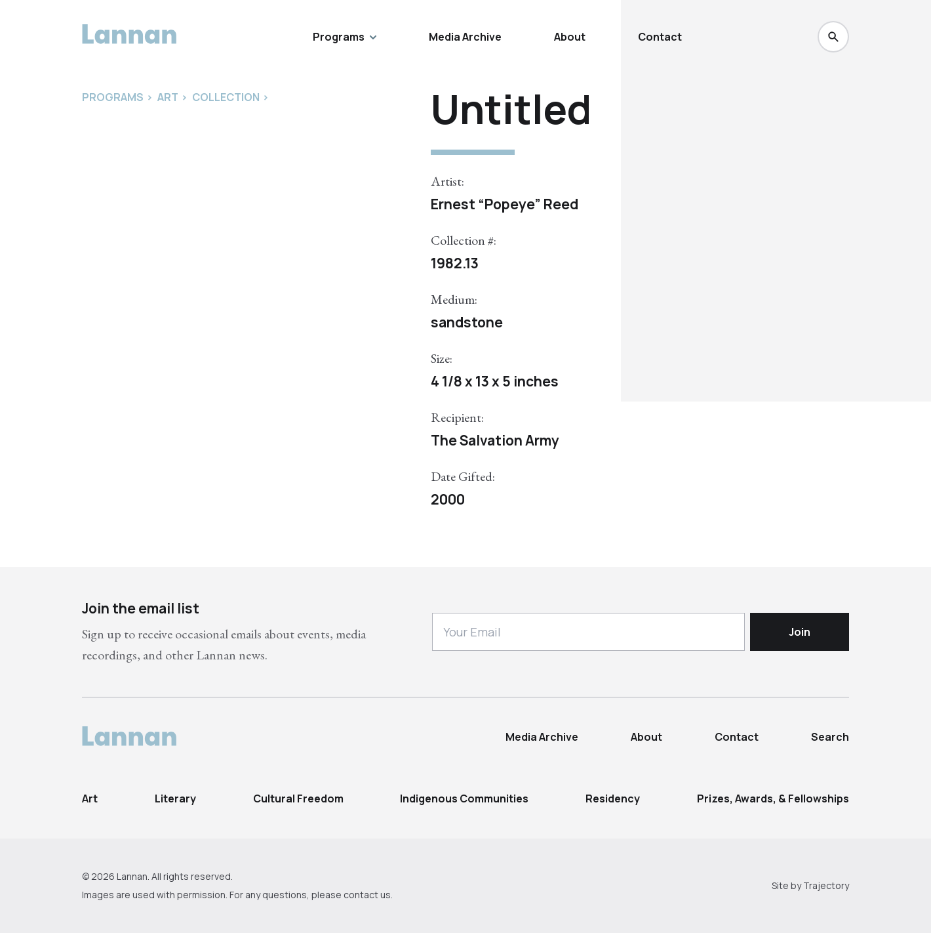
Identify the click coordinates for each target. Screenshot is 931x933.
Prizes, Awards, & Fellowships (773, 798)
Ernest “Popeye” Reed (504, 204)
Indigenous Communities (464, 798)
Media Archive (465, 37)
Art (90, 798)
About (569, 37)
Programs (344, 37)
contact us (367, 894)
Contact (660, 37)
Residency (612, 798)
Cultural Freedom (298, 798)
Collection (226, 97)
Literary (175, 798)
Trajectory (826, 885)
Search (830, 737)
